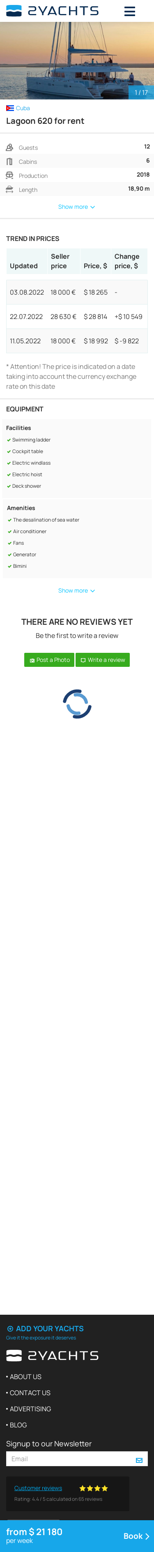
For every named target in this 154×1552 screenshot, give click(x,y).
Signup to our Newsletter (49, 1443)
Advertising (30, 1408)
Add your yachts (45, 1328)
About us (25, 1376)
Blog (18, 1424)
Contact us (30, 1392)
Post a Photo (49, 660)
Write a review (102, 660)
